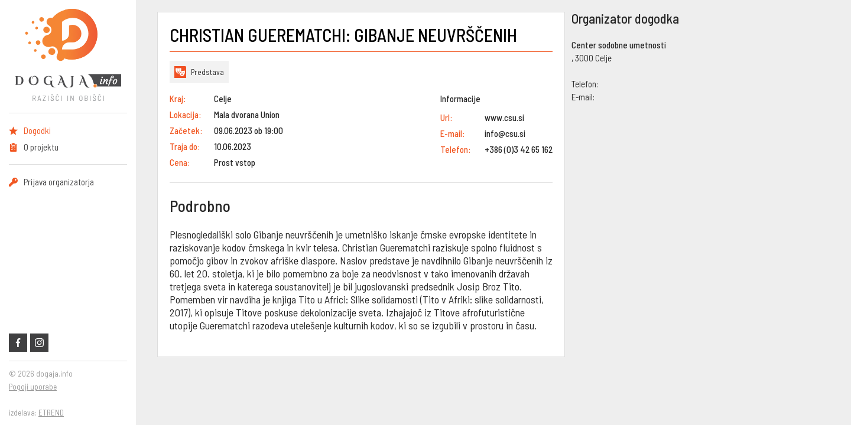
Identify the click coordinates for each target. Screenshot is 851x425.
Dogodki (37, 130)
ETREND (51, 412)
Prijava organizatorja (59, 181)
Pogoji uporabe (33, 386)
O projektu (41, 147)
